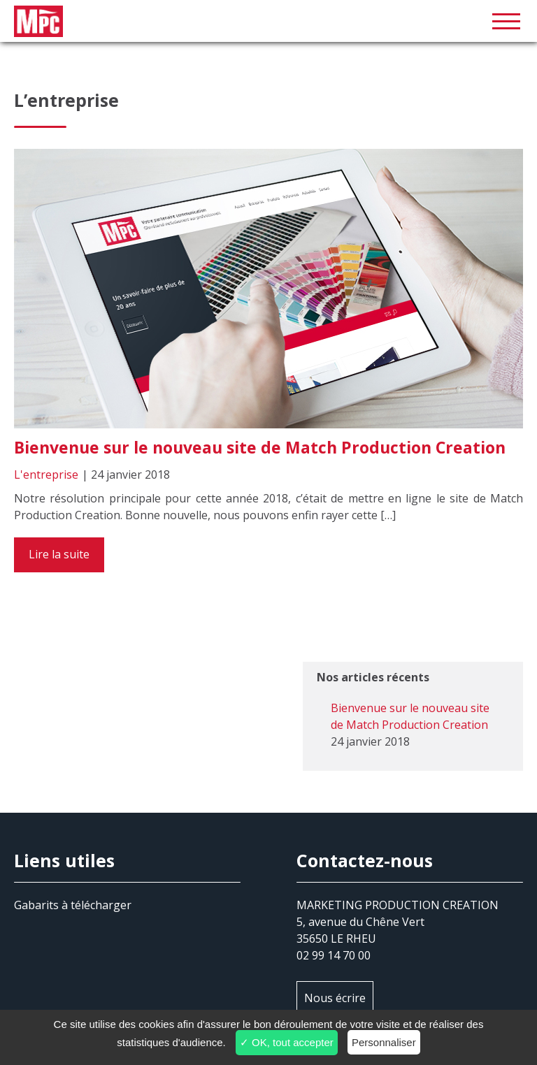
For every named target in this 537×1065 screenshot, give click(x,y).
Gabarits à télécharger (72, 905)
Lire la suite (59, 554)
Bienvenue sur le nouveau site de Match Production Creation (260, 447)
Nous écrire (335, 998)
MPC (268, 21)
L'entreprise (46, 474)
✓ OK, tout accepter (287, 1042)
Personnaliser (384, 1042)
